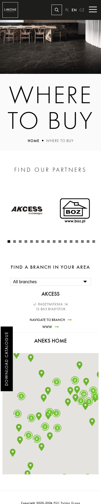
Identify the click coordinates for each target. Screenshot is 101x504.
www (47, 327)
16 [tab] (95, 243)
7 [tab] (44, 243)
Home (33, 141)
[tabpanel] (26, 210)
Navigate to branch (47, 320)
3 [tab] (21, 243)
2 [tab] (16, 243)
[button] (48, 391)
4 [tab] (27, 243)
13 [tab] (78, 243)
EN (74, 10)
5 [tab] (33, 243)
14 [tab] (83, 243)
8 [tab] (50, 243)
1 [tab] (10, 243)
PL (67, 10)
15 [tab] (89, 243)
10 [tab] (61, 243)
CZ (82, 10)
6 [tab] (38, 243)
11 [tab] (66, 243)
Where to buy (60, 141)
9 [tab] (55, 243)
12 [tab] (72, 243)
